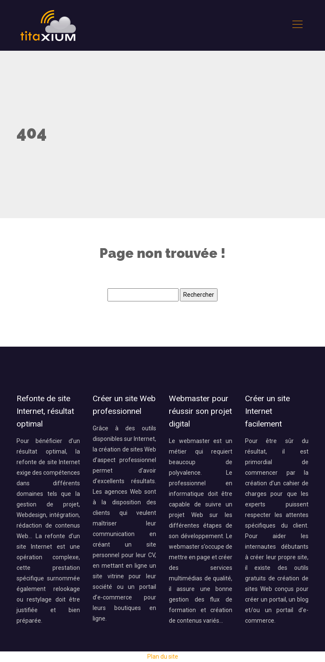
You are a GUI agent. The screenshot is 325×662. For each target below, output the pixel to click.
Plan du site (162, 656)
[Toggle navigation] (297, 25)
